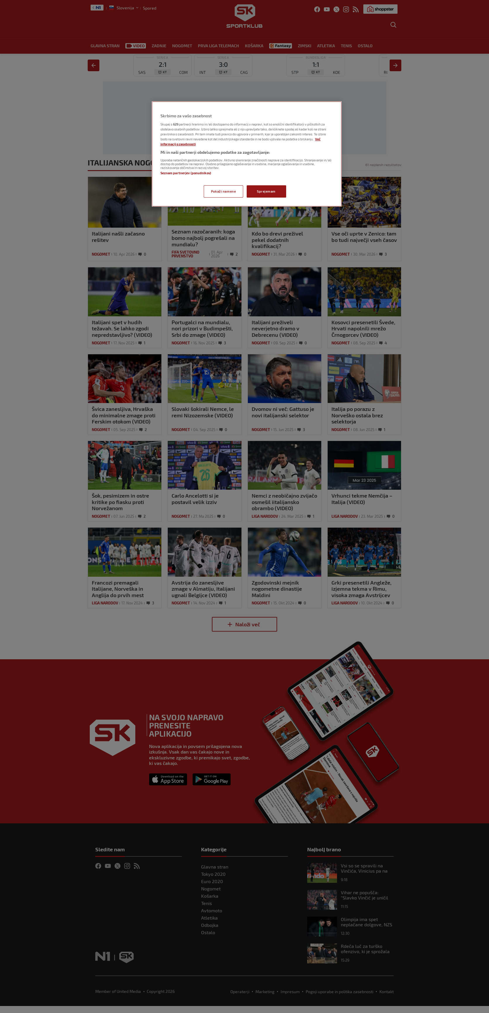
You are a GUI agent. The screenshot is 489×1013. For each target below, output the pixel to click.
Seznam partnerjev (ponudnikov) (185, 173)
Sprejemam (266, 191)
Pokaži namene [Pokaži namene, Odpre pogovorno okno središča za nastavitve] (223, 191)
